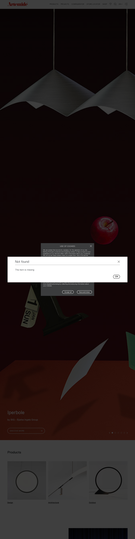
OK (116, 276)
